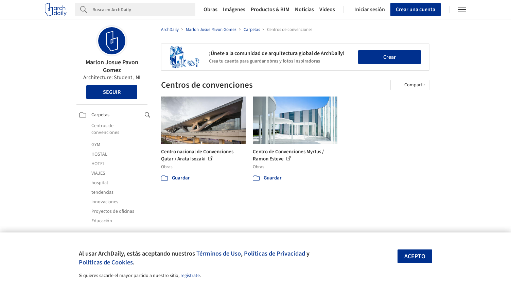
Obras (210, 9)
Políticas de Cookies (106, 262)
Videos (327, 9)
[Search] (143, 9)
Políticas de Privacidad (274, 253)
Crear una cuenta (415, 9)
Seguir (112, 92)
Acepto (414, 256)
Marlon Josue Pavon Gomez (112, 66)
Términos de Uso (218, 253)
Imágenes (234, 9)
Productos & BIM (270, 9)
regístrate (190, 275)
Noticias (304, 9)
